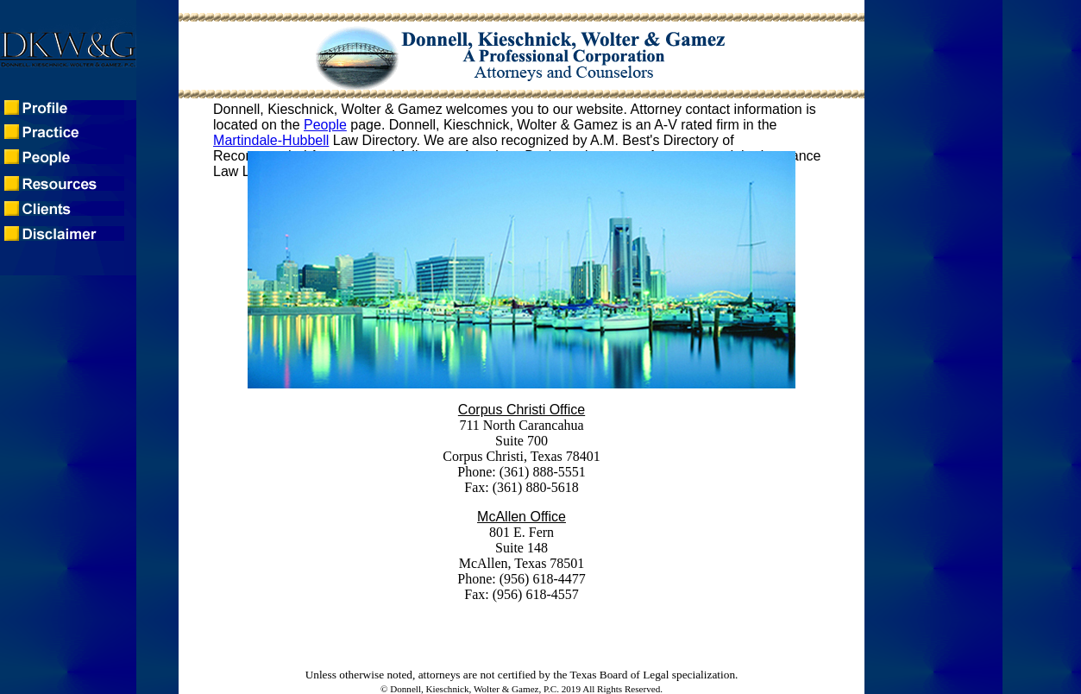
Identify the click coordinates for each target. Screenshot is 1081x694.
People (325, 124)
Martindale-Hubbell (271, 140)
